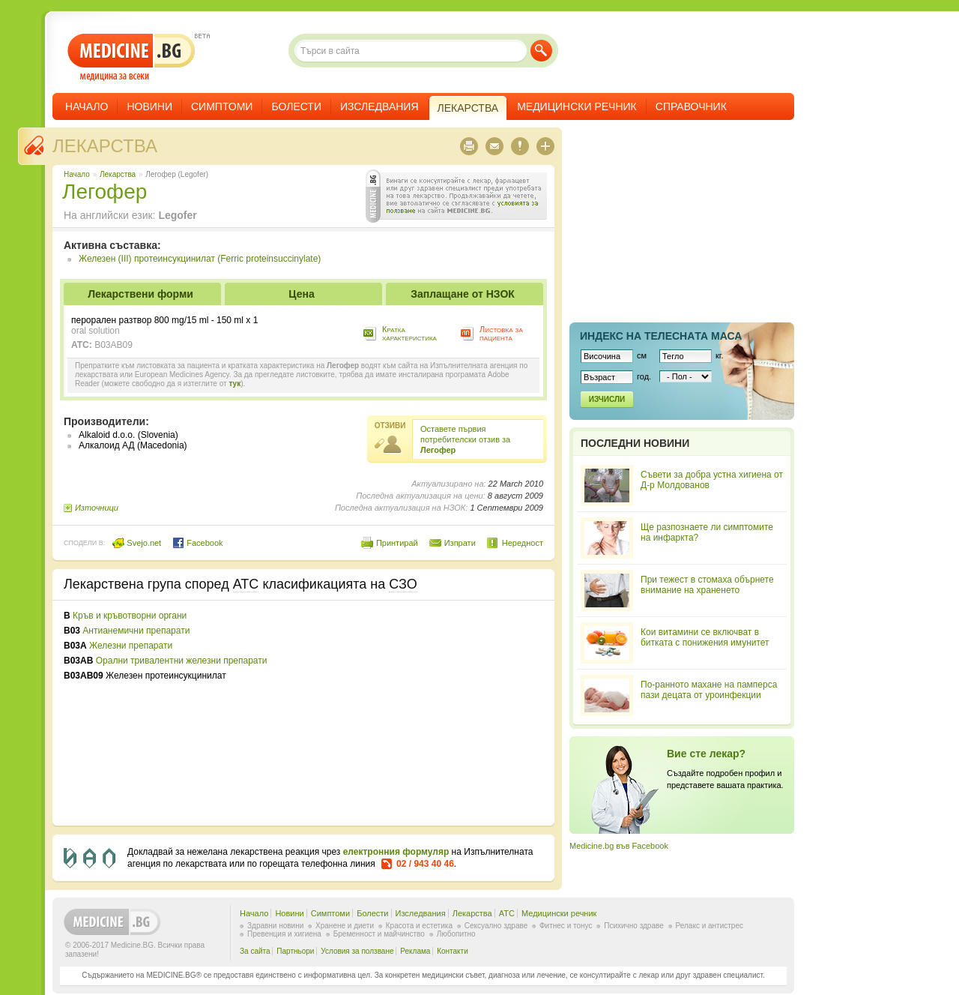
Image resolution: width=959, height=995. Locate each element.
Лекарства (104, 146)
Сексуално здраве (496, 926)
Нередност (522, 542)
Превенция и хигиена (284, 934)
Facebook (197, 543)
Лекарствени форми (140, 294)
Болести (296, 106)
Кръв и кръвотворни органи (130, 615)
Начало (86, 106)
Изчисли (607, 399)
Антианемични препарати (136, 630)
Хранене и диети (344, 926)
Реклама (415, 951)
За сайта (255, 951)
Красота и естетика (419, 926)
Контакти (452, 951)
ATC (507, 913)
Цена (301, 294)
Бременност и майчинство (379, 934)
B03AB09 (113, 345)
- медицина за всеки (131, 57)
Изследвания (379, 106)
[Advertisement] (421, 713)
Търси (541, 50)
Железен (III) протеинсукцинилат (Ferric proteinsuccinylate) (200, 258)
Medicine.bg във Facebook (618, 845)
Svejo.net (136, 543)
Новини (149, 106)
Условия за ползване (357, 951)
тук (234, 383)
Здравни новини (275, 926)
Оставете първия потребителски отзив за (465, 439)
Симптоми (221, 106)
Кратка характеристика (409, 333)
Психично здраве (634, 926)
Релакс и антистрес (709, 926)
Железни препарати (130, 645)
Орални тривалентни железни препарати (181, 660)
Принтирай (397, 542)
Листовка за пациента (501, 333)
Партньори (295, 951)
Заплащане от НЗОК (463, 294)
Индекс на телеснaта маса (661, 336)
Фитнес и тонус (565, 926)
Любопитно (456, 934)
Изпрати (460, 542)
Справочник (691, 106)
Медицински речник (577, 106)
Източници (96, 507)
